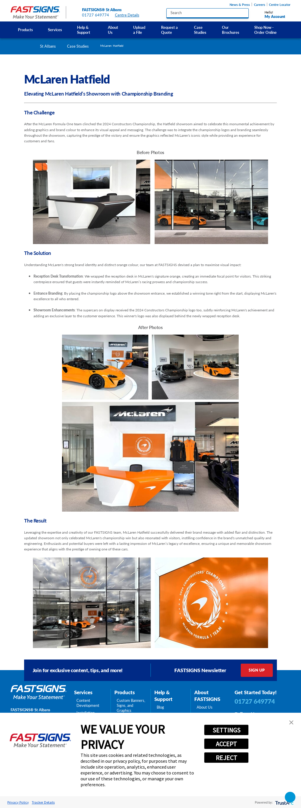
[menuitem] (26, 29)
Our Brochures (230, 30)
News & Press (240, 4)
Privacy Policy (18, 802)
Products (25, 29)
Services (55, 29)
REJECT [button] (226, 758)
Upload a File (139, 30)
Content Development (87, 703)
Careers (259, 4)
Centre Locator (279, 4)
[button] (291, 722)
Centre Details (129, 15)
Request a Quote (169, 30)
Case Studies (200, 30)
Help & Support (83, 30)
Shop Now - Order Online (265, 30)
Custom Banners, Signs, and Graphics (131, 705)
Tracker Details (43, 802)
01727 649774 (95, 15)
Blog (160, 707)
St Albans (48, 46)
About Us (113, 30)
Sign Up (257, 670)
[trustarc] (284, 802)
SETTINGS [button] (226, 730)
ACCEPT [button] (226, 744)
